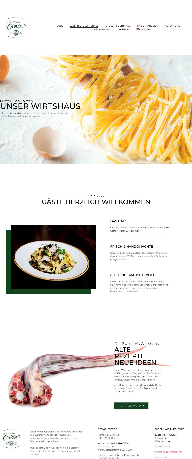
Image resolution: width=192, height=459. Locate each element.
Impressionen (103, 29)
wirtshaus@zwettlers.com (168, 451)
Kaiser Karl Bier (147, 25)
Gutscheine (172, 25)
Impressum (160, 457)
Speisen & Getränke (118, 25)
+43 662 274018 (162, 446)
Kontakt (124, 29)
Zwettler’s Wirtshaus (84, 25)
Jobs (60, 25)
